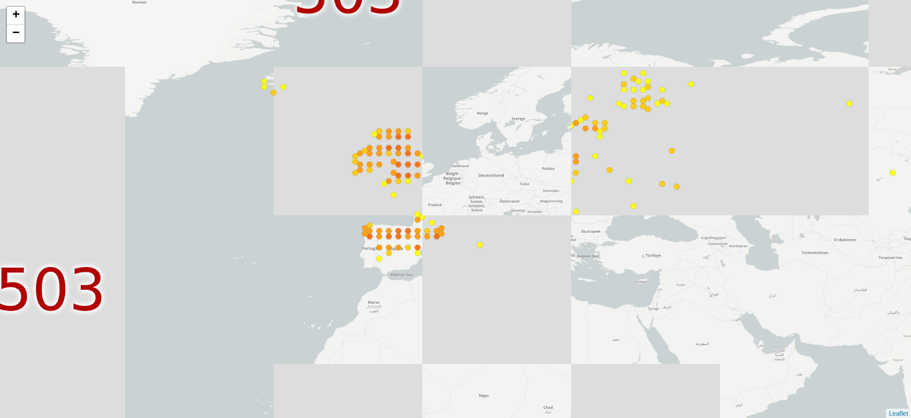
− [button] (16, 33)
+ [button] (16, 15)
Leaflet (898, 413)
